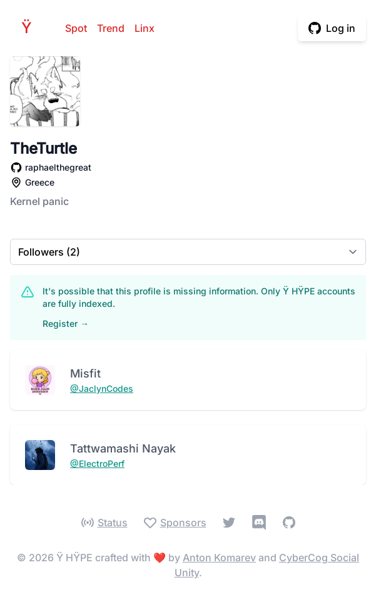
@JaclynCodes (101, 388)
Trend (110, 28)
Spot (76, 28)
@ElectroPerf (97, 463)
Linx (145, 28)
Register (66, 323)
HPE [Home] (30, 28)
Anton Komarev (219, 557)
